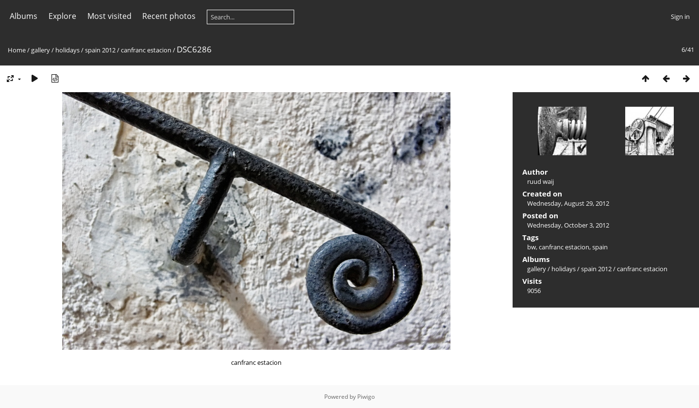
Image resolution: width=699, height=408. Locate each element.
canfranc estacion (146, 50)
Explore (62, 16)
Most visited (109, 16)
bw (531, 247)
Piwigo (366, 396)
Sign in (680, 16)
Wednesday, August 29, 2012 (568, 203)
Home (17, 50)
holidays (67, 50)
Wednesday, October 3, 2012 (568, 225)
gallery (40, 50)
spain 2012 (100, 50)
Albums (23, 16)
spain (600, 247)
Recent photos (169, 16)
